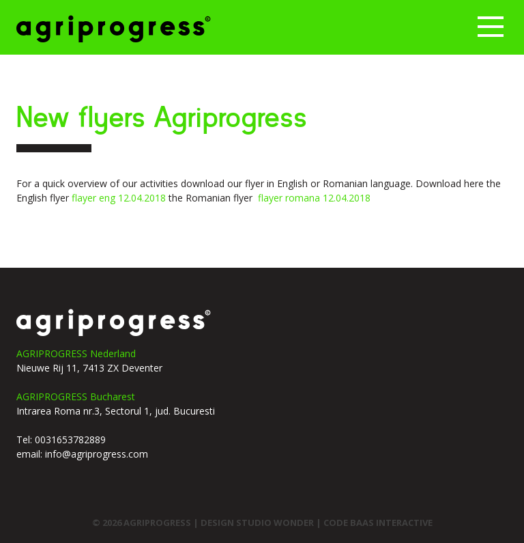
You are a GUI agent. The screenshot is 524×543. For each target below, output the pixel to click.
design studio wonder (258, 522)
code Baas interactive (378, 522)
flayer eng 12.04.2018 (119, 197)
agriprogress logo (113, 322)
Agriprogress (113, 28)
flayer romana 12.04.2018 (314, 197)
